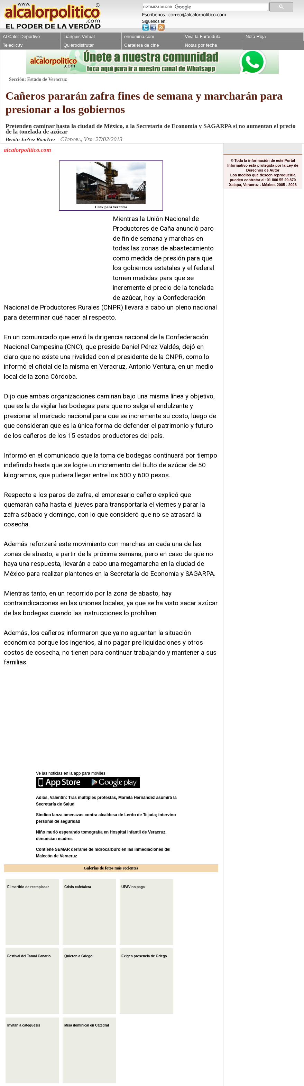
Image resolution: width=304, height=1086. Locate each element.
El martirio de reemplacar (28, 886)
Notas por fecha (201, 45)
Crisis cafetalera (77, 886)
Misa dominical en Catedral (86, 1024)
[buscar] (205, 7)
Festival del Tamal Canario (28, 955)
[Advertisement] (56, 257)
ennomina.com (139, 36)
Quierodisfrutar (78, 45)
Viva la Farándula (202, 36)
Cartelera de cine (141, 45)
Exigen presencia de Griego (144, 955)
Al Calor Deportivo (21, 36)
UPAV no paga (133, 886)
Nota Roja (256, 36)
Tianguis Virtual (78, 36)
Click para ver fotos (111, 185)
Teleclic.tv (12, 45)
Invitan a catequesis (23, 1024)
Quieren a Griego (78, 955)
